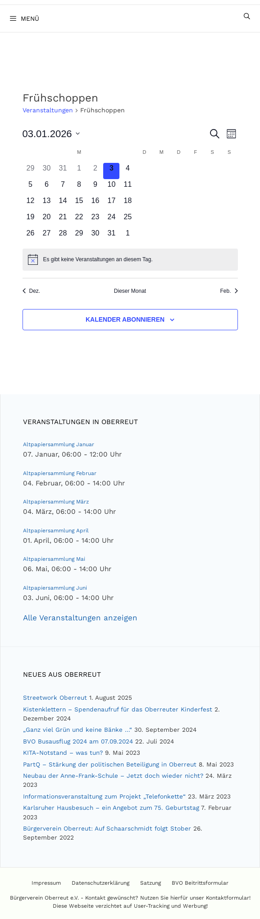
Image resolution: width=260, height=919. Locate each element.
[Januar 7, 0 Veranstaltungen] (63, 187)
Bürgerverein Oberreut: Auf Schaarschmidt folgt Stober (107, 828)
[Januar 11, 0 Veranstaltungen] (127, 187)
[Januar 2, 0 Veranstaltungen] (95, 171)
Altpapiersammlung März (56, 502)
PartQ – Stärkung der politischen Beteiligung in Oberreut (109, 764)
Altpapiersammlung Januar (58, 444)
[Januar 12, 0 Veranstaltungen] (31, 203)
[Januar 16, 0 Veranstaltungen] (95, 203)
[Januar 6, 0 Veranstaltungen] (46, 187)
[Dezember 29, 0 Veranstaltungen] (31, 171)
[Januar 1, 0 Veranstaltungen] (79, 171)
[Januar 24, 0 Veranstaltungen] (111, 220)
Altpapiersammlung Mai (54, 559)
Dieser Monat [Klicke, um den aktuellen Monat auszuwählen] (130, 291)
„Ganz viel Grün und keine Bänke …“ (77, 729)
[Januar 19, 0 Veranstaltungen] (31, 220)
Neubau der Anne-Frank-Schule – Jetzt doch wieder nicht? (113, 775)
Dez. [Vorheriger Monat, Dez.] (32, 291)
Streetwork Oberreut (55, 697)
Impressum (46, 883)
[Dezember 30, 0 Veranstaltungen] (46, 171)
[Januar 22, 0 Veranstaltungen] (79, 220)
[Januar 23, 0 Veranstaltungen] (95, 220)
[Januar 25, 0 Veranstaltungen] (127, 220)
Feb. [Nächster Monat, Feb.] (228, 291)
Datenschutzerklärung (100, 883)
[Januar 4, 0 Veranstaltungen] (127, 171)
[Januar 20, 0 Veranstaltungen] (46, 220)
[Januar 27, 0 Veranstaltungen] (46, 236)
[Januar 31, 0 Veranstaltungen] (111, 236)
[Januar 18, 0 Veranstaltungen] (127, 203)
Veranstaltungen (48, 110)
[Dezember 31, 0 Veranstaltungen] (63, 171)
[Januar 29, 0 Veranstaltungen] (79, 236)
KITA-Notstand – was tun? (63, 752)
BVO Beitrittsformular (200, 883)
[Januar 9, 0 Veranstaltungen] (95, 187)
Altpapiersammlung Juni (55, 588)
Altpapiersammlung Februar (59, 473)
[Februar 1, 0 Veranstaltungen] (127, 236)
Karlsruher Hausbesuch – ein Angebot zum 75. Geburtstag (111, 807)
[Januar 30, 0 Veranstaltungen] (95, 236)
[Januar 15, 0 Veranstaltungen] (79, 203)
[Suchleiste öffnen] (247, 16)
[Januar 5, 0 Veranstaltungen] (31, 187)
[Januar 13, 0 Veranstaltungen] (46, 203)
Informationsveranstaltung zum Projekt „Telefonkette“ (104, 796)
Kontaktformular (227, 898)
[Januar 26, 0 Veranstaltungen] (31, 236)
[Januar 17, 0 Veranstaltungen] (111, 203)
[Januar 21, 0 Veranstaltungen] (63, 220)
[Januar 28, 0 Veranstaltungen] (63, 236)
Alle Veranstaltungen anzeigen (80, 617)
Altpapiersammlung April (56, 530)
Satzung (150, 883)
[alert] (130, 259)
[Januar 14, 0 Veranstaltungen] (63, 203)
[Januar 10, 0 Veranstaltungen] (111, 187)
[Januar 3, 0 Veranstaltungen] (111, 171)
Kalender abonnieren (125, 319)
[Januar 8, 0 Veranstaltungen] (79, 187)
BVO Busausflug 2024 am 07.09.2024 (78, 741)
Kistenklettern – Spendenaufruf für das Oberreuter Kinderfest (117, 709)
